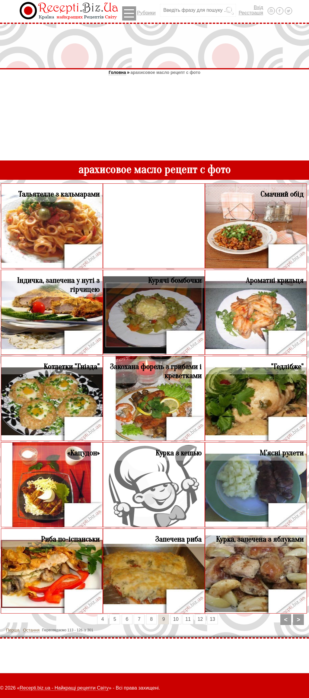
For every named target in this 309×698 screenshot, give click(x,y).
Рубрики (139, 13)
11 (188, 619)
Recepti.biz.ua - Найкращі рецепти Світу (64, 687)
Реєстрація (251, 12)
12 (200, 619)
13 (212, 619)
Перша (13, 630)
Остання (31, 630)
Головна (117, 72)
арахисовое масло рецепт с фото (165, 72)
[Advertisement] (154, 45)
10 (176, 619)
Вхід (258, 7)
